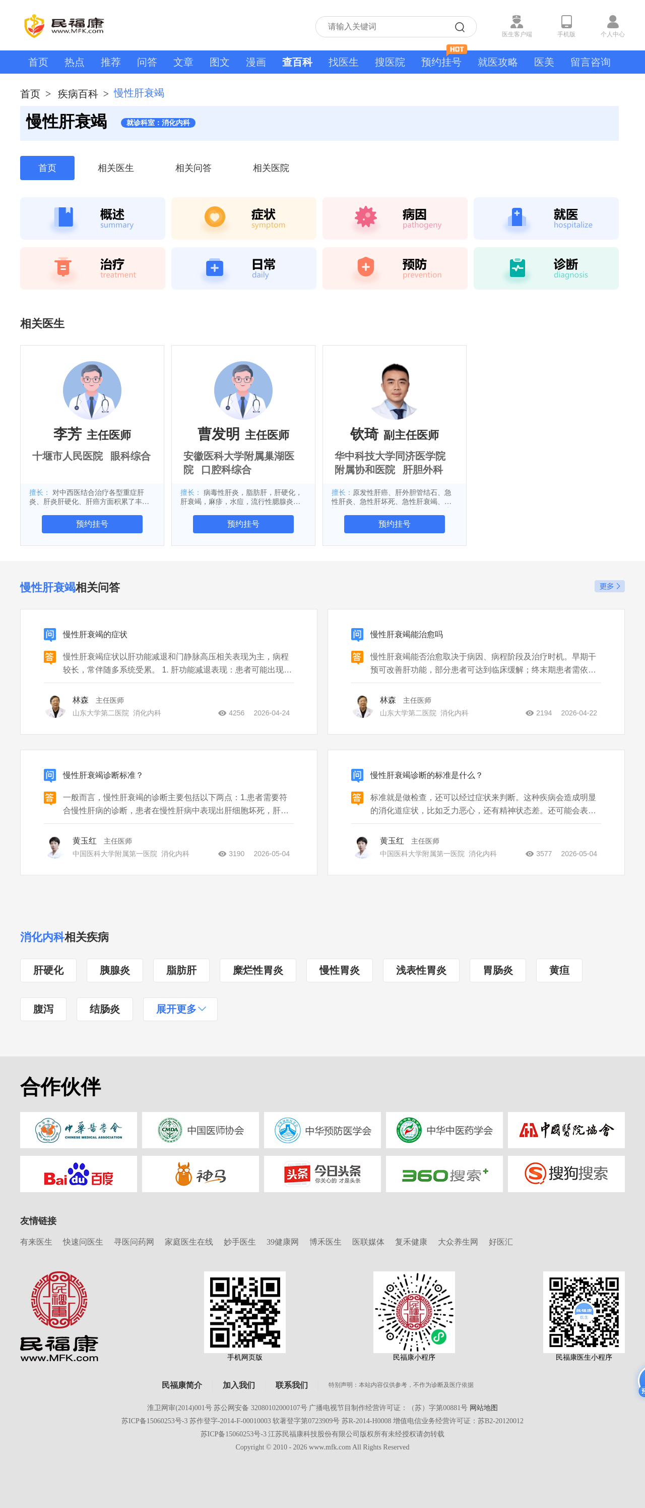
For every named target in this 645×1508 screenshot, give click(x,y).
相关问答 (193, 168)
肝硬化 (48, 970)
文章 (183, 62)
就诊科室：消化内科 (158, 123)
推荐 (111, 62)
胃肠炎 (498, 970)
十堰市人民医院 (67, 456)
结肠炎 (105, 1009)
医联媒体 (368, 1242)
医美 (544, 62)
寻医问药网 (134, 1242)
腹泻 (43, 1009)
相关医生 (116, 168)
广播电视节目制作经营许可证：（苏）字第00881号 (388, 1408)
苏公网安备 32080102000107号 (260, 1408)
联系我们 (292, 1385)
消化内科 (42, 937)
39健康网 (283, 1242)
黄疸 (559, 970)
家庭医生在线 (189, 1242)
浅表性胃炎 (421, 970)
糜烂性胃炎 (258, 970)
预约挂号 (444, 59)
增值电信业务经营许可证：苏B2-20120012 (458, 1421)
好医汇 (501, 1242)
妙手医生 (240, 1242)
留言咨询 (590, 62)
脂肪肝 (181, 970)
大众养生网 (458, 1242)
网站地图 (484, 1408)
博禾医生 (325, 1242)
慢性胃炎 (339, 970)
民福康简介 (182, 1385)
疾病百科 (78, 93)
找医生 (344, 62)
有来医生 (36, 1242)
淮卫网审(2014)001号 (179, 1408)
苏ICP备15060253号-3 (154, 1421)
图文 (220, 62)
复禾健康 (411, 1242)
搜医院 (390, 62)
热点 (74, 62)
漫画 (256, 62)
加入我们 (239, 1385)
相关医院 (271, 168)
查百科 (297, 62)
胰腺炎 (115, 970)
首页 (38, 62)
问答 (147, 62)
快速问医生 (83, 1242)
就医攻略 (498, 62)
